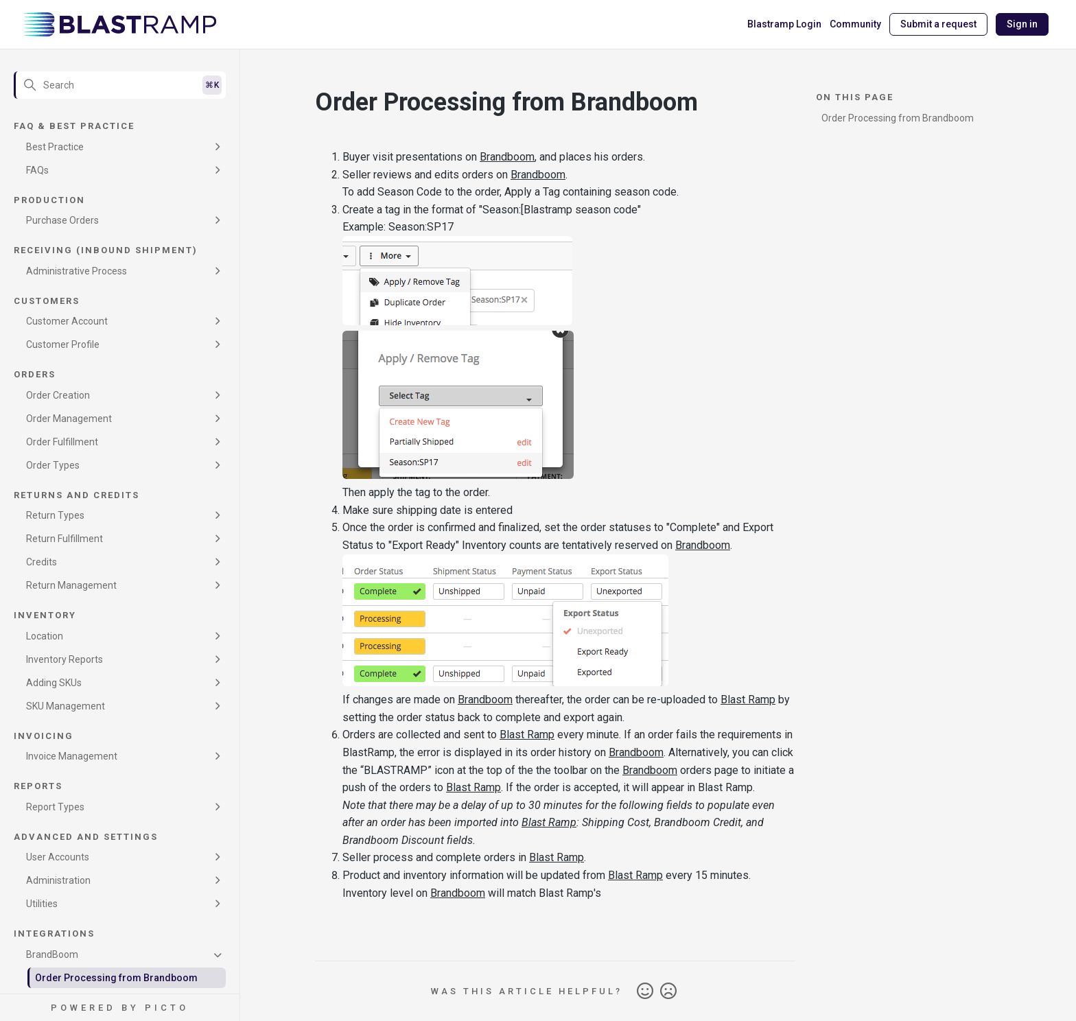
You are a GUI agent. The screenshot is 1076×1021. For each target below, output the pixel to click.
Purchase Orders (62, 220)
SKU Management (65, 706)
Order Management (69, 418)
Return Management (71, 585)
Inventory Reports (64, 659)
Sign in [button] (1022, 24)
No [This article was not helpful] (668, 991)
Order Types (53, 465)
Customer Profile (63, 344)
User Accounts (57, 857)
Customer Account (67, 321)
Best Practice (55, 146)
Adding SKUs (54, 682)
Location (44, 636)
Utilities (42, 903)
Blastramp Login (784, 24)
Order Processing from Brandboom (116, 977)
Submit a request (938, 24)
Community (855, 24)
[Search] (120, 85)
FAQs (37, 170)
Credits (41, 561)
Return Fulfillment (64, 538)
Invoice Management (71, 756)
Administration (58, 880)
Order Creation (58, 395)
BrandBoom (52, 954)
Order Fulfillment (62, 441)
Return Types (55, 515)
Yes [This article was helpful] (645, 991)
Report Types (55, 806)
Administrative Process (76, 271)
